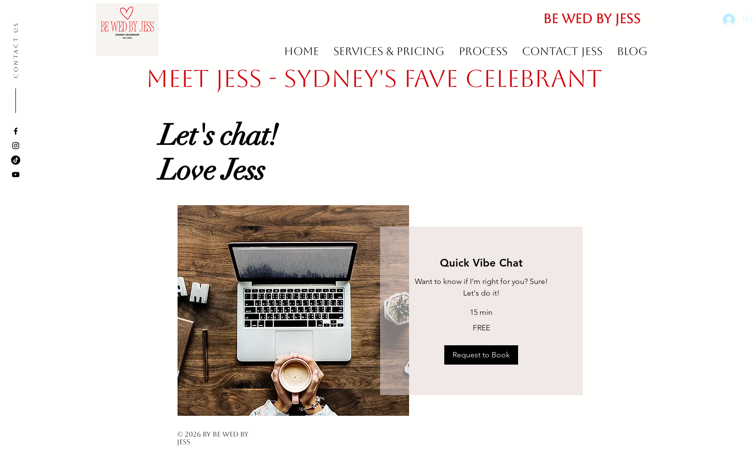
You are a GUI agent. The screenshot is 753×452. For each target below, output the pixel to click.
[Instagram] (15, 145)
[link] (481, 263)
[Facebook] (15, 131)
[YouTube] (15, 174)
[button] (481, 355)
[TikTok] (15, 160)
